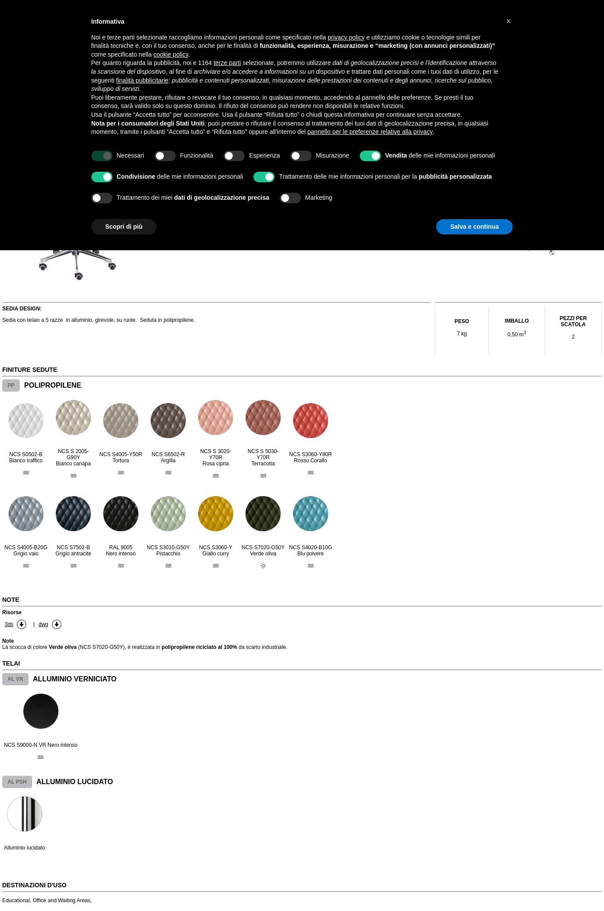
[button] (509, 21)
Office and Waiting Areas (61, 900)
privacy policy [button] (346, 37)
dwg (43, 624)
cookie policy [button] (170, 54)
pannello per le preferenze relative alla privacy (370, 131)
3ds (9, 624)
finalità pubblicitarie (142, 80)
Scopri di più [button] (124, 226)
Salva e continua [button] (474, 226)
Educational (16, 900)
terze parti (227, 62)
